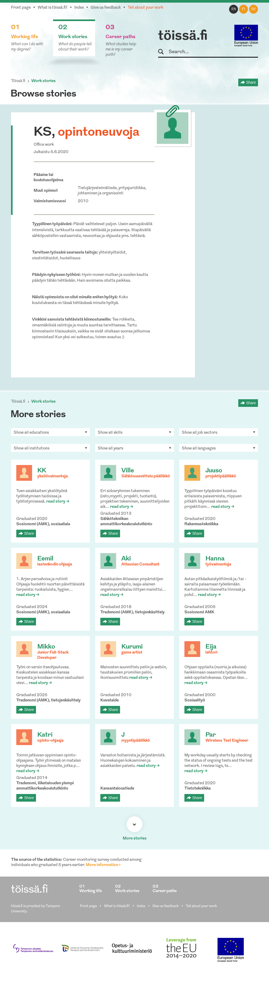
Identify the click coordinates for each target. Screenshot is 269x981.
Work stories (43, 81)
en (233, 9)
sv (253, 9)
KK (41, 471)
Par (210, 735)
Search (163, 52)
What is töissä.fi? (53, 8)
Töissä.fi (18, 81)
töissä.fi (183, 36)
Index (79, 8)
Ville (127, 471)
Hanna (215, 559)
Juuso (213, 471)
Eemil (45, 559)
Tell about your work (145, 8)
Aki (126, 559)
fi (243, 9)
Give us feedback (106, 8)
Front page (21, 8)
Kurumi (132, 647)
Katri (45, 735)
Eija (210, 647)
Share (251, 82)
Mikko (46, 647)
